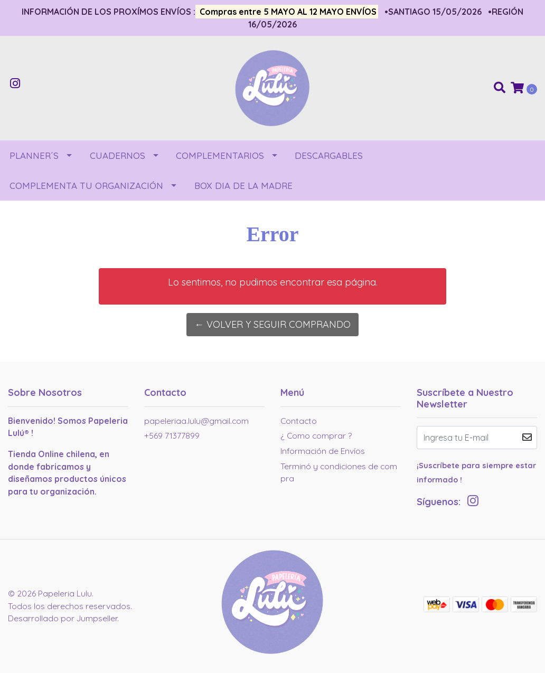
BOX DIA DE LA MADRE (243, 185)
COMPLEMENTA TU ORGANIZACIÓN (86, 185)
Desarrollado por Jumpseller (62, 618)
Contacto (298, 420)
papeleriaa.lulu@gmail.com (196, 420)
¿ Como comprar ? (316, 435)
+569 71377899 (172, 435)
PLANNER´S (34, 155)
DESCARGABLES (329, 155)
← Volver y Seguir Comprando (272, 324)
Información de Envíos (322, 450)
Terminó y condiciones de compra (338, 472)
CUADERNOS (117, 155)
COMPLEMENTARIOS (220, 155)
